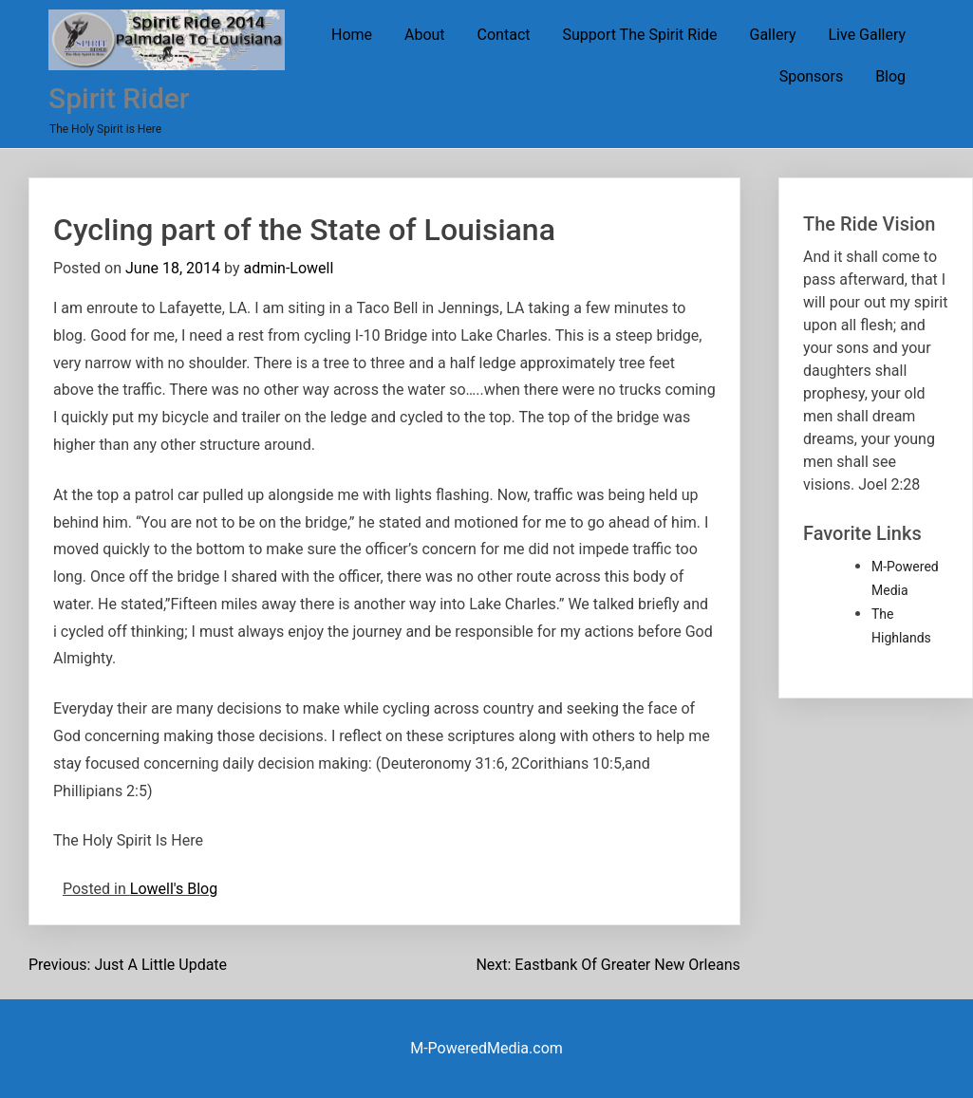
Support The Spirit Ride (639, 35)
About (424, 35)
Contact (504, 35)
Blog (890, 76)
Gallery (773, 35)
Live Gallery (867, 35)
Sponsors (811, 76)
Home (351, 35)
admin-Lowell (288, 268)
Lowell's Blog (173, 889)
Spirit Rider (118, 98)
